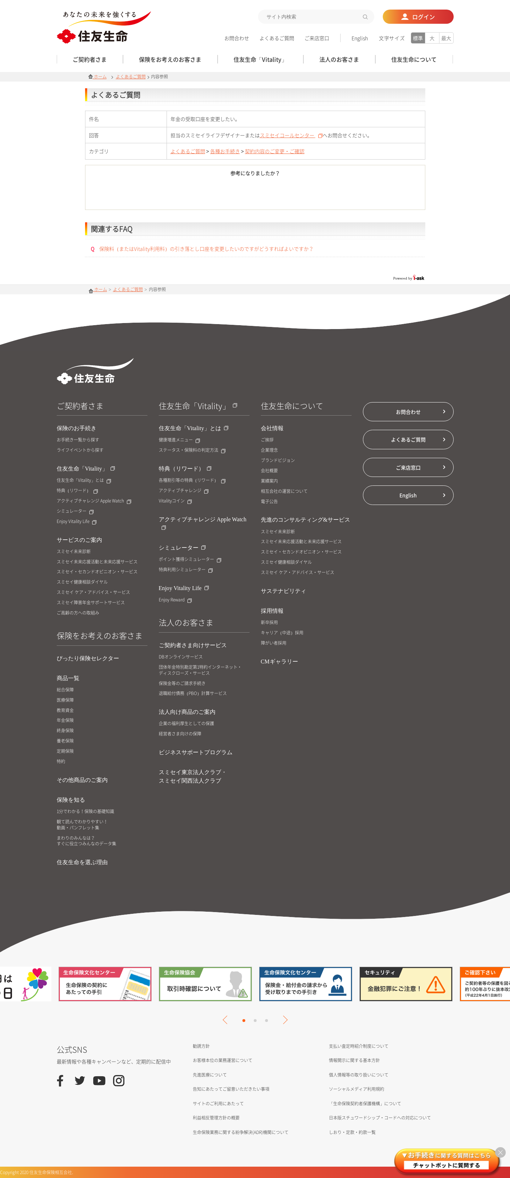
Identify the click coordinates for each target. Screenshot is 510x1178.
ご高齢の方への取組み (78, 613)
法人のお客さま (186, 622)
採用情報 (272, 611)
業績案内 (269, 481)
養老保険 (65, 741)
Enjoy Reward (175, 600)
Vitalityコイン (175, 501)
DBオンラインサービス (181, 657)
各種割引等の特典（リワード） (192, 480)
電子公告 (269, 502)
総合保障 (65, 690)
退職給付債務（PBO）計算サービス (193, 693)
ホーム (97, 76)
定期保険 (65, 751)
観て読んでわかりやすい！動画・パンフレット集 (82, 825)
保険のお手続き (76, 428)
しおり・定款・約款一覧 (352, 1132)
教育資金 (65, 710)
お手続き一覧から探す (78, 440)
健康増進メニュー (179, 440)
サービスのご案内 (79, 540)
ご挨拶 (267, 440)
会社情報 (272, 428)
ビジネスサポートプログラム (195, 752)
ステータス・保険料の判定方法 (192, 450)
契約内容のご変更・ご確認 (274, 151)
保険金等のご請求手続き (182, 683)
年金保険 (65, 720)
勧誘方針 (201, 1046)
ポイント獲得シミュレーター (190, 559)
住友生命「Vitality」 (86, 469)
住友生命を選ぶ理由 (82, 862)
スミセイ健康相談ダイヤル (82, 582)
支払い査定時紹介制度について (358, 1046)
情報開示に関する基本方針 (354, 1060)
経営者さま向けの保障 (180, 734)
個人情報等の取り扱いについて (358, 1075)
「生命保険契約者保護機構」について (365, 1103)
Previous (227, 1020)
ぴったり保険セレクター (88, 658)
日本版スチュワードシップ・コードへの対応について (380, 1118)
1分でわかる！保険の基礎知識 (85, 812)
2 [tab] (255, 1020)
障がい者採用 (273, 643)
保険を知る (71, 800)
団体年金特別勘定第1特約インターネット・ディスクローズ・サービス (200, 670)
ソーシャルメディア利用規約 (356, 1089)
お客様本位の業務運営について (222, 1060)
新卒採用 (269, 622)
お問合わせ (236, 37)
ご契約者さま (80, 405)
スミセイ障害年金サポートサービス (91, 603)
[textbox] (316, 17)
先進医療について (210, 1075)
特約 (61, 762)
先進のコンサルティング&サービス (306, 520)
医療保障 (65, 700)
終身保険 (65, 731)
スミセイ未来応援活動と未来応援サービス (97, 562)
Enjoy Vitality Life (76, 521)
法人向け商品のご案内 (187, 712)
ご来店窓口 (316, 37)
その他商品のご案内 (82, 780)
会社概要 (269, 471)
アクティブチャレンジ (183, 491)
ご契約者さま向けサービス (193, 645)
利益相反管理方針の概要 (216, 1118)
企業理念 (269, 450)
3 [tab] (266, 1020)
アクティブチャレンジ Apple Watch (94, 501)
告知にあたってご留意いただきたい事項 (231, 1089)
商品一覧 (68, 678)
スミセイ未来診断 (74, 552)
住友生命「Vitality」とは (84, 480)
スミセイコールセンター (291, 135)
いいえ (294, 194)
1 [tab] (243, 1020)
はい (216, 194)
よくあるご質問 (276, 37)
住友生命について (292, 405)
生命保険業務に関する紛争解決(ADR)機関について (240, 1132)
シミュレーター (75, 511)
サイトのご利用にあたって (218, 1103)
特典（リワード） (77, 491)
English (360, 37)
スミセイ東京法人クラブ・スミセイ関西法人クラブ (193, 776)
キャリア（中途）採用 (282, 633)
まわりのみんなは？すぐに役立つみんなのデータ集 (86, 841)
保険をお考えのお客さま (99, 635)
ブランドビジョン (278, 460)
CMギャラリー (279, 662)
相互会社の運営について (284, 491)
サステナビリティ (283, 591)
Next (283, 1020)
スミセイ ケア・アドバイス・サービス (93, 592)
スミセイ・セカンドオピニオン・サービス (97, 572)
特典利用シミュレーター (186, 570)
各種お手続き (225, 151)
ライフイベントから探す (80, 450)
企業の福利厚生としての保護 (186, 724)
